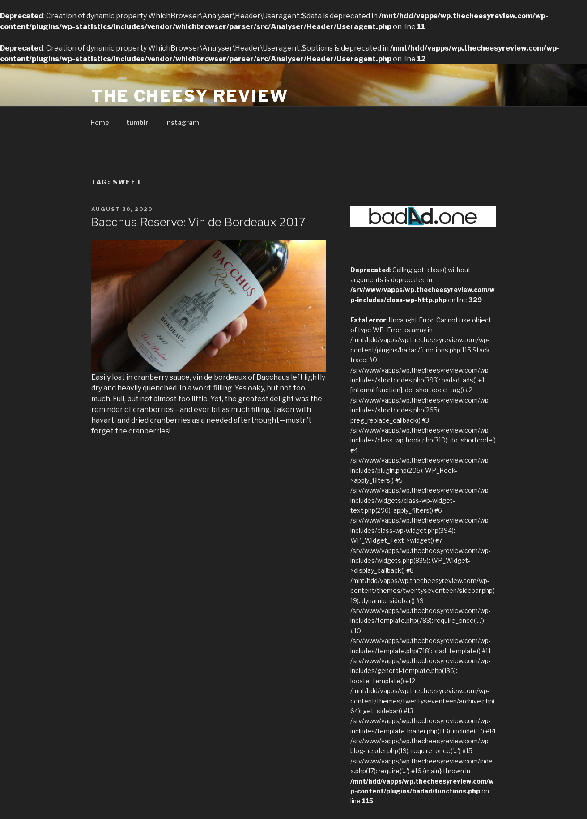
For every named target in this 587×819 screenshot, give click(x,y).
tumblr (137, 122)
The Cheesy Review (190, 96)
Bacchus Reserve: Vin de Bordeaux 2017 (198, 222)
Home (99, 122)
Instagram (182, 122)
